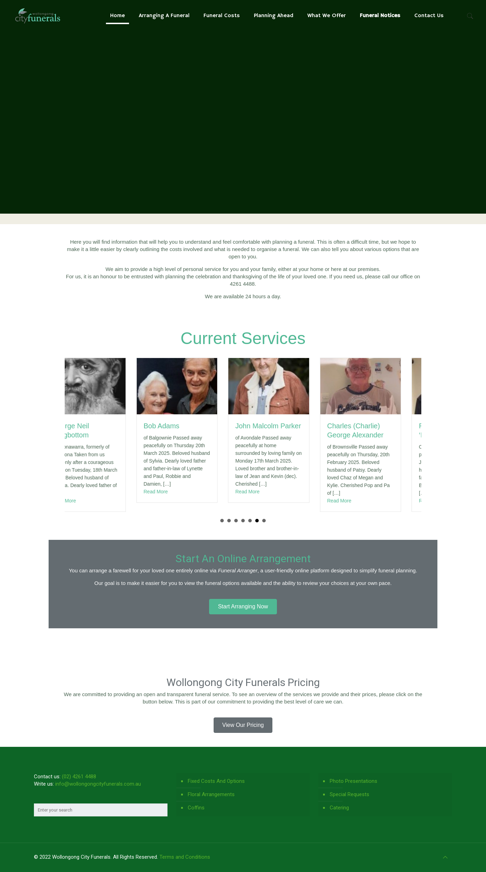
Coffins (196, 808)
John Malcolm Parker (288, 426)
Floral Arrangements (211, 794)
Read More (84, 500)
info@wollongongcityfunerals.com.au (98, 784)
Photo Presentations (353, 781)
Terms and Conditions (184, 857)
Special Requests (349, 794)
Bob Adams (182, 426)
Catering (339, 808)
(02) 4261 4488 (79, 776)
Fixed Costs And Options (216, 781)
